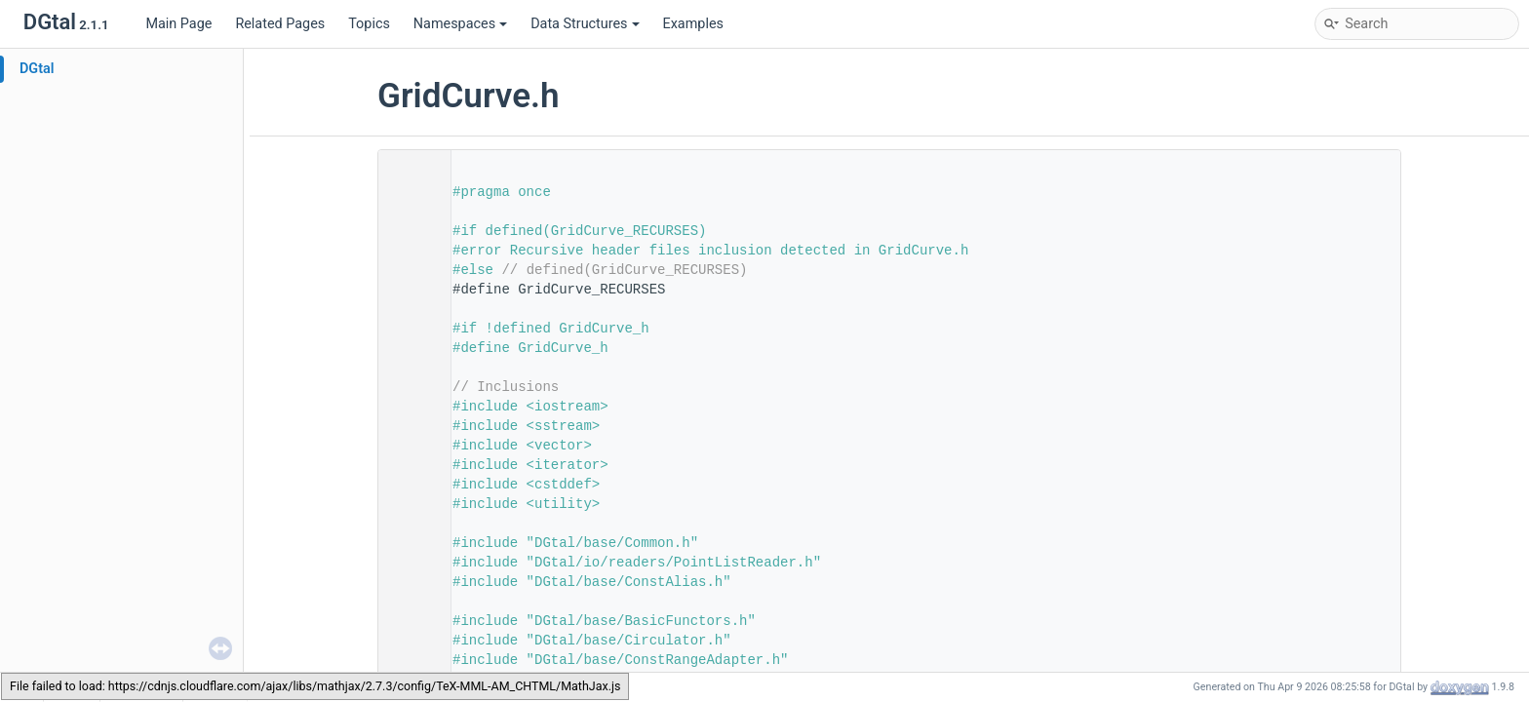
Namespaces (460, 24)
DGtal (37, 68)
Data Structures (584, 24)
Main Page (178, 24)
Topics (369, 24)
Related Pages (280, 24)
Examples (693, 24)
